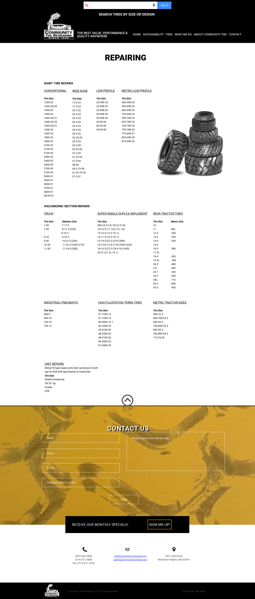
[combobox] (120, 5)
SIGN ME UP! (159, 524)
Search (165, 5)
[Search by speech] (154, 5)
